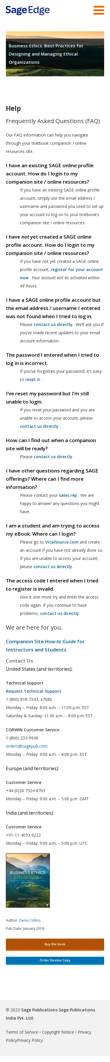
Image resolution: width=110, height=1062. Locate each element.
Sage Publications (39, 1010)
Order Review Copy (55, 960)
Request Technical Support (33, 691)
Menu (99, 10)
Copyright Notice (58, 1032)
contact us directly (52, 566)
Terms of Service (22, 1032)
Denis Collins (29, 920)
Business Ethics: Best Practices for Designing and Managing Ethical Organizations (46, 54)
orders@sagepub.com (27, 746)
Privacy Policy (30, 1040)
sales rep (68, 495)
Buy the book (55, 944)
